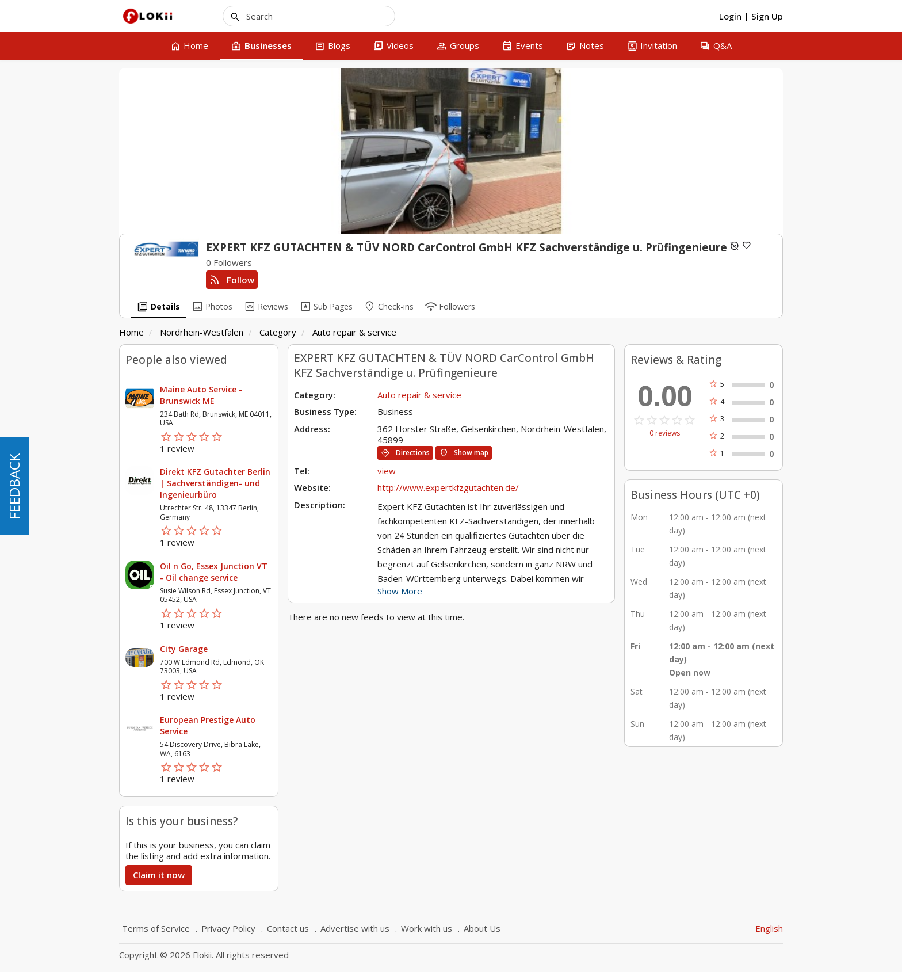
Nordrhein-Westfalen (201, 332)
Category (277, 332)
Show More (399, 591)
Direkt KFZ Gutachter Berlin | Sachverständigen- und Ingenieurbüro (215, 483)
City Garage (184, 648)
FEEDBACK (14, 486)
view (386, 471)
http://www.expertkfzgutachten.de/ (448, 487)
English (769, 928)
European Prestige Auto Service (207, 725)
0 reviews (664, 433)
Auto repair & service (354, 332)
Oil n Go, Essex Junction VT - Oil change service (213, 572)
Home (131, 332)
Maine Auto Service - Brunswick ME (201, 395)
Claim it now (159, 874)
